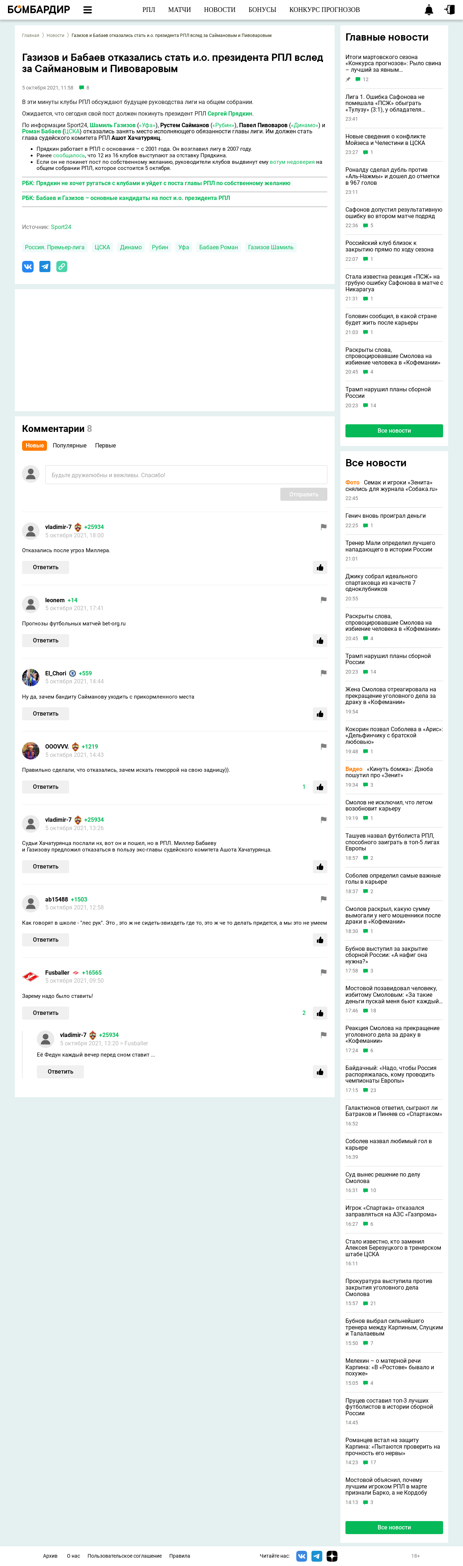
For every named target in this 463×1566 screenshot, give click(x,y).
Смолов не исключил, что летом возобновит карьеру (389, 805)
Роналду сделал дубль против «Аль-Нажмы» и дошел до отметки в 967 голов (392, 176)
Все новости (394, 430)
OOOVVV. (57, 746)
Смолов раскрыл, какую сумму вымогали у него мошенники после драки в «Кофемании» (393, 915)
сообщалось (69, 155)
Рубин (160, 247)
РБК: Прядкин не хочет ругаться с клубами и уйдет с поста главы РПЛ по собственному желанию (156, 183)
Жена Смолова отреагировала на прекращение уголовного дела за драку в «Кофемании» (390, 695)
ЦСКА (72, 131)
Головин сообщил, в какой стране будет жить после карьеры (391, 319)
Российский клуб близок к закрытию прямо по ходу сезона (389, 246)
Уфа (183, 247)
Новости (55, 35)
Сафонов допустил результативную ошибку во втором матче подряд (393, 213)
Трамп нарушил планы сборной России (388, 392)
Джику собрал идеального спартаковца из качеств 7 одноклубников (381, 582)
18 (373, 1010)
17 (373, 1462)
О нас (73, 1556)
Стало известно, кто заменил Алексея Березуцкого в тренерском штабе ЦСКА (393, 1248)
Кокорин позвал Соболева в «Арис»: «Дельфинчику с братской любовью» (394, 735)
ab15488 (56, 899)
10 (373, 1190)
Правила (179, 1556)
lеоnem (55, 600)
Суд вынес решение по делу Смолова (382, 1177)
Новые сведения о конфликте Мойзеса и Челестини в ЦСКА (385, 139)
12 (366, 79)
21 (373, 1303)
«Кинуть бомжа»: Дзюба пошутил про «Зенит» (389, 772)
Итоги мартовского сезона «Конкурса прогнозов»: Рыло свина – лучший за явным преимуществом (393, 63)
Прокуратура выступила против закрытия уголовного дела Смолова (388, 1287)
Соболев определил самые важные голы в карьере (393, 878)
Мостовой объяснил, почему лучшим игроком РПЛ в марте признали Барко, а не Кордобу (386, 1486)
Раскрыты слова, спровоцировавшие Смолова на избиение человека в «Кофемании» (393, 356)
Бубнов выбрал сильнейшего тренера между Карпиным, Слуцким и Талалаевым (394, 1327)
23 (373, 1090)
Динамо (131, 247)
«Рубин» (223, 125)
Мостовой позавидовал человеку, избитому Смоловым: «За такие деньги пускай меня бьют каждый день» (392, 994)
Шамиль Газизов (113, 125)
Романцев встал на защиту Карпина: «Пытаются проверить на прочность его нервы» (392, 1446)
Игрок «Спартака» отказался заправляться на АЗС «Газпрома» (391, 1211)
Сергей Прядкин (230, 113)
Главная (30, 35)
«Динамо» (304, 125)
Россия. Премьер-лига (55, 247)
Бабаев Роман (218, 247)
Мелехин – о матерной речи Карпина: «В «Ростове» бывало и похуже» (389, 1367)
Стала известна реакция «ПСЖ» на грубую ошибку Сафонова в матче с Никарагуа (394, 283)
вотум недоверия (292, 162)
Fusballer (57, 972)
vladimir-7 (58, 527)
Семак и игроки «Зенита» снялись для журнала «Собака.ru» (391, 485)
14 (373, 405)
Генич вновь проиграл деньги (385, 516)
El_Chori (55, 673)
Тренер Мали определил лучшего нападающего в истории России (390, 546)
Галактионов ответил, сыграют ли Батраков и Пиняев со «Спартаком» (393, 1111)
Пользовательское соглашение (125, 1556)
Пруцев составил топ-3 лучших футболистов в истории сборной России (389, 1407)
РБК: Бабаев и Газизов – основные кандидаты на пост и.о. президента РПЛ (126, 198)
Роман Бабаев (41, 131)
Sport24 (61, 227)
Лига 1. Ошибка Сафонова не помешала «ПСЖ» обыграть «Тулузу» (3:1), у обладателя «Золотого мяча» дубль (384, 103)
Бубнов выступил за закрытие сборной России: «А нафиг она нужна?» (386, 955)
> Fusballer (134, 1043)
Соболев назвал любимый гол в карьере (388, 1144)
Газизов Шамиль (271, 247)
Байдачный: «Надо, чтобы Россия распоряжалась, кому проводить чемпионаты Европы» (391, 1074)
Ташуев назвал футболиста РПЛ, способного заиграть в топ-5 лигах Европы (392, 842)
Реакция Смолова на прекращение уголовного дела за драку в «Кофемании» (392, 1034)
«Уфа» (147, 125)
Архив (50, 1556)
